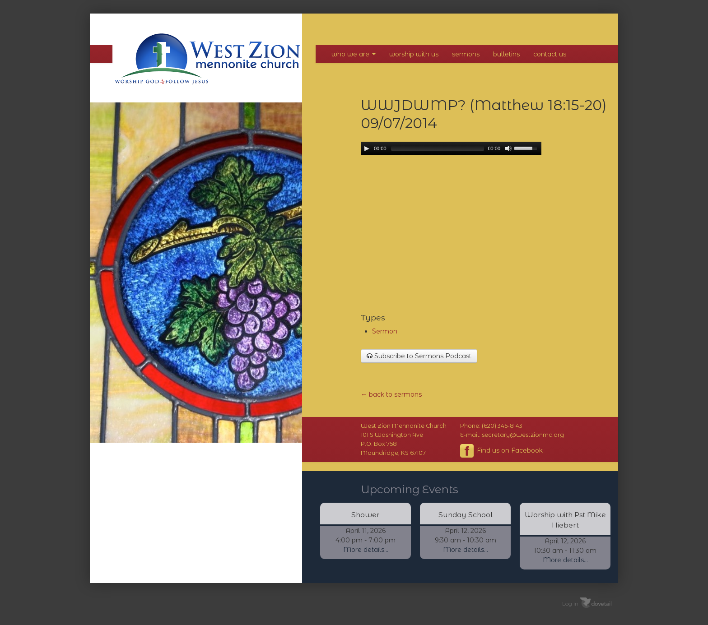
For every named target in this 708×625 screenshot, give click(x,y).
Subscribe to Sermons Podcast (419, 356)
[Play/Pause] (366, 148)
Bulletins (506, 54)
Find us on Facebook (501, 451)
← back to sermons (391, 394)
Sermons (466, 54)
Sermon (384, 331)
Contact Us (549, 54)
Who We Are (353, 54)
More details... (365, 550)
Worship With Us (413, 54)
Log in (570, 603)
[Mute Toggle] (508, 148)
